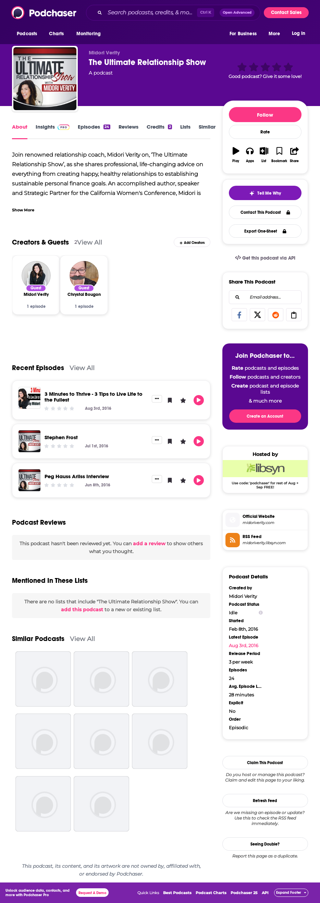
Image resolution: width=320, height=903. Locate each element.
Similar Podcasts (38, 638)
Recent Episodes (38, 368)
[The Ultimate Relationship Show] (44, 78)
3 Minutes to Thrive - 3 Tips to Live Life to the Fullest (94, 397)
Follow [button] (265, 115)
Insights (53, 126)
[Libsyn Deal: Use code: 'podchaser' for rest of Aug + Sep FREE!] (265, 474)
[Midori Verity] (36, 275)
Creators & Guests (40, 242)
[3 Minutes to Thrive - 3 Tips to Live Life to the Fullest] (29, 398)
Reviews (128, 126)
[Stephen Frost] (29, 441)
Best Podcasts (177, 892)
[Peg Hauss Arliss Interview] (29, 480)
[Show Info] (261, 612)
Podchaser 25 (244, 892)
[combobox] (173, 13)
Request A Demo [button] (92, 893)
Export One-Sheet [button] (265, 231)
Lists (185, 126)
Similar (207, 126)
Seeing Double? (265, 844)
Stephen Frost (61, 437)
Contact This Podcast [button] (265, 212)
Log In (298, 33)
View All (89, 242)
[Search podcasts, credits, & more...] (151, 12)
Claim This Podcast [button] (265, 762)
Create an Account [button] (265, 416)
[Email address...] (265, 297)
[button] (28, 33)
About (19, 126)
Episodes (94, 126)
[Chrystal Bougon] (84, 275)
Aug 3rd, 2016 (243, 645)
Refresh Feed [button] (265, 800)
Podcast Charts (211, 892)
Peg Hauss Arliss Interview (77, 476)
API (265, 892)
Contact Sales (286, 12)
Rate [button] (265, 132)
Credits (159, 126)
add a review (149, 543)
